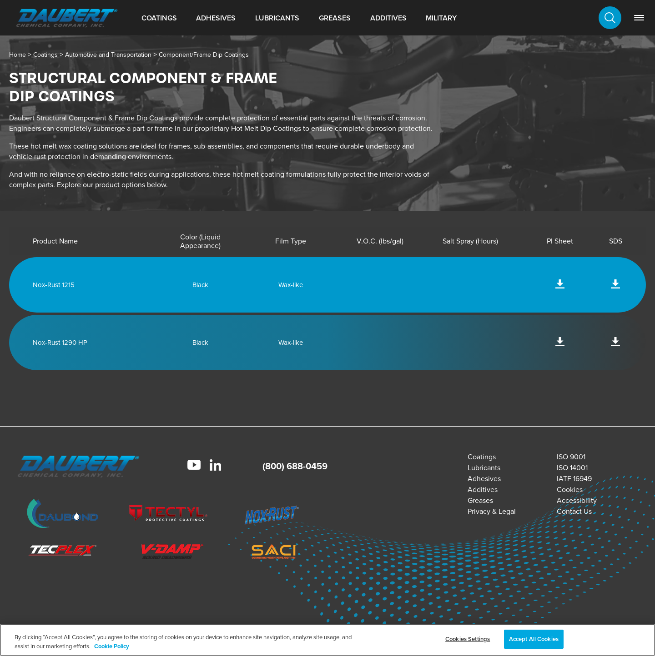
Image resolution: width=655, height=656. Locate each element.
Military (441, 18)
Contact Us (574, 511)
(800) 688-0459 (295, 466)
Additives (388, 18)
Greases (335, 18)
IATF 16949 (574, 478)
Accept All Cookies (534, 639)
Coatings (159, 18)
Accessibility (577, 500)
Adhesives (216, 18)
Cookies (570, 489)
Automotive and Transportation (108, 55)
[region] (327, 640)
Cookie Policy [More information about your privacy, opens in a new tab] (111, 646)
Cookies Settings (467, 639)
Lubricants (277, 18)
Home (17, 55)
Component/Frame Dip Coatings (204, 55)
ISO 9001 (571, 457)
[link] (639, 18)
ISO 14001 (572, 467)
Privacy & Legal (492, 511)
